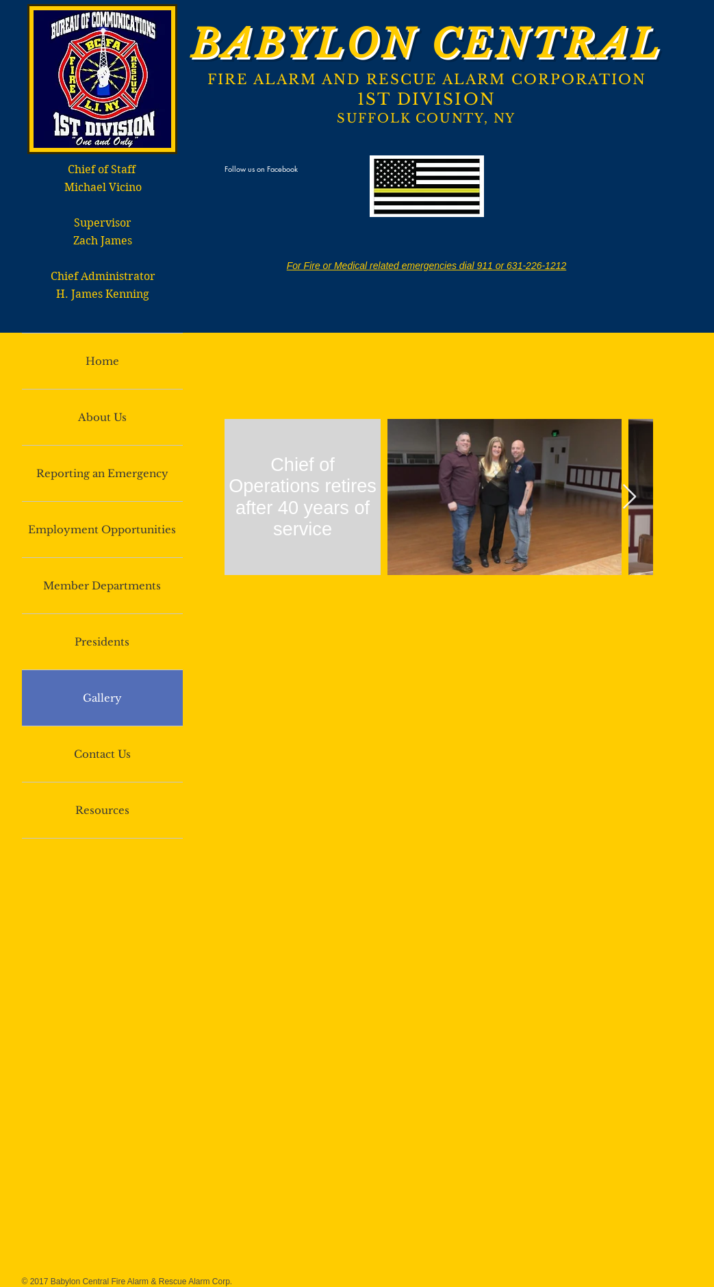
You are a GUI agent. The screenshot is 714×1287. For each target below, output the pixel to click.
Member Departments (102, 585)
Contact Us (102, 754)
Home (102, 361)
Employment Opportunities (102, 529)
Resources (102, 810)
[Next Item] (629, 497)
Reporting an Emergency (102, 473)
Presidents (102, 641)
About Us (102, 417)
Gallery (102, 697)
